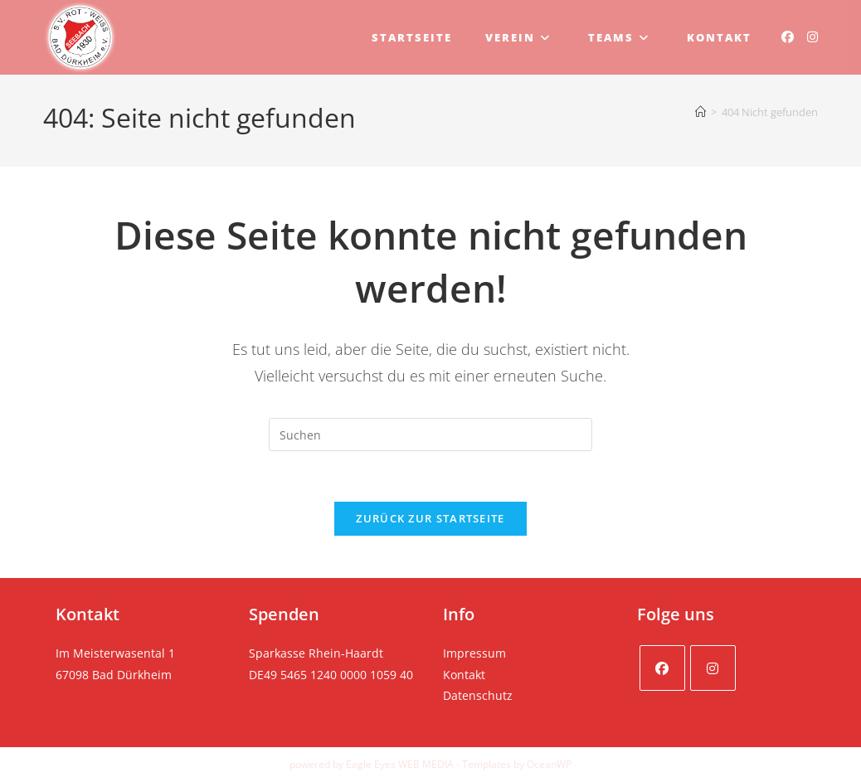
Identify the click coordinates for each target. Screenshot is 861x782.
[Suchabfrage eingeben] (430, 434)
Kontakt (464, 674)
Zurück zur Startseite (430, 518)
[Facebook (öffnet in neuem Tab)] (787, 37)
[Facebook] (662, 668)
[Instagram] (713, 668)
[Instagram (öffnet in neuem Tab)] (812, 37)
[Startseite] (700, 111)
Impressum (474, 653)
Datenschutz (478, 695)
